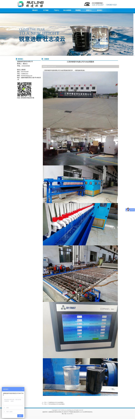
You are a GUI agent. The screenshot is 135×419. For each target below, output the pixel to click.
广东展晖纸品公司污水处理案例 (55, 402)
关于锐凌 (45, 10)
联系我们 (99, 10)
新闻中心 (89, 10)
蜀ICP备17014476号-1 (67, 413)
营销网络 (78, 10)
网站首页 (35, 10)
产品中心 (56, 10)
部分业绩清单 (67, 10)
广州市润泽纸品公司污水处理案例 (56, 404)
